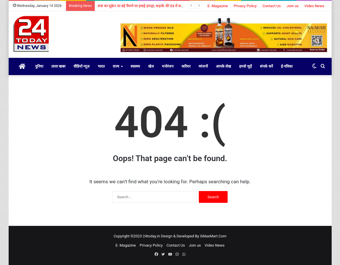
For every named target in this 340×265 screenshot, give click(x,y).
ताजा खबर (58, 66)
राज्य (116, 66)
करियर (186, 66)
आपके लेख (223, 66)
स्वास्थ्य (135, 66)
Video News (314, 6)
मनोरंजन (167, 66)
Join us (293, 6)
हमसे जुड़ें (245, 66)
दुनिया (39, 66)
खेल (151, 66)
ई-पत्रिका (287, 66)
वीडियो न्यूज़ (81, 66)
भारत (101, 66)
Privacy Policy (245, 6)
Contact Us (271, 6)
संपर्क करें (266, 66)
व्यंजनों (203, 66)
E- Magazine (217, 6)
